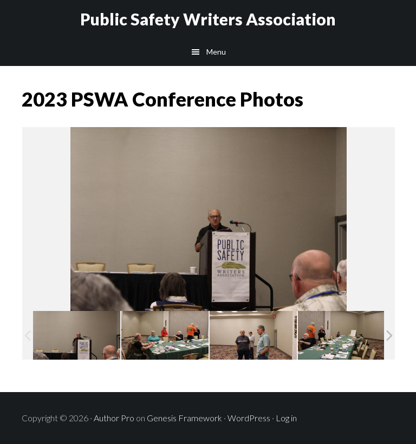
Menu (216, 51)
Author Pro (114, 418)
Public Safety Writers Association (208, 19)
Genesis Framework (184, 418)
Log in (286, 418)
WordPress (248, 418)
